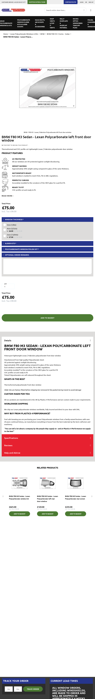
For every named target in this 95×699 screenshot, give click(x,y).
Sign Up (91, 2)
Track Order (33, 689)
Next (92, 496)
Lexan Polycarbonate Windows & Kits (24, 34)
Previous (3, 496)
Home (5, 34)
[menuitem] (23, 23)
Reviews (8, 445)
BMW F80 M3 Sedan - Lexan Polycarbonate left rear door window (47, 498)
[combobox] (65, 10)
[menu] (47, 23)
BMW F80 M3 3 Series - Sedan (58, 34)
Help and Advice (12, 452)
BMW (42, 34)
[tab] (47, 340)
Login (81, 2)
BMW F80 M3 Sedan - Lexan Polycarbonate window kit (19, 497)
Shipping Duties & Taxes (37, 2)
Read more (7, 196)
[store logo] (13, 10)
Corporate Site (70, 2)
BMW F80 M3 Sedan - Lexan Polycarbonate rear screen (75, 497)
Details (7, 340)
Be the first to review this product (15, 145)
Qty (5, 284)
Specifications (11, 438)
